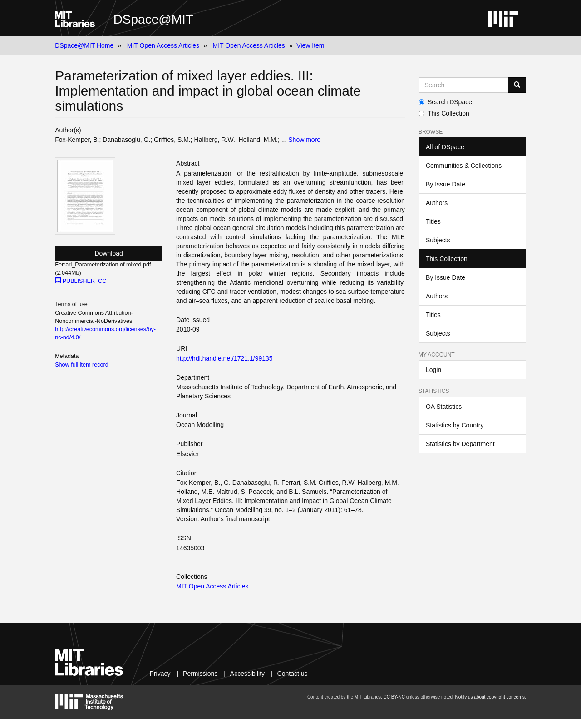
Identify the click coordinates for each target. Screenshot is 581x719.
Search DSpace (445, 102)
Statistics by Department (460, 443)
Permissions (200, 673)
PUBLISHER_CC (80, 281)
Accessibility (247, 673)
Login (433, 369)
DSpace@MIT (153, 19)
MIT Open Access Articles (163, 45)
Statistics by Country (455, 425)
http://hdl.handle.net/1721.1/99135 (224, 358)
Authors (437, 202)
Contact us (292, 673)
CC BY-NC (394, 696)
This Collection (444, 113)
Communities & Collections (464, 165)
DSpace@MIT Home (84, 45)
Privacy (160, 673)
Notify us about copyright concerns (490, 696)
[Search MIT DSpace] (463, 85)
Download (109, 253)
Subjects (438, 240)
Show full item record (81, 365)
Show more (304, 139)
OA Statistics (444, 406)
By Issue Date (445, 184)
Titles (433, 221)
